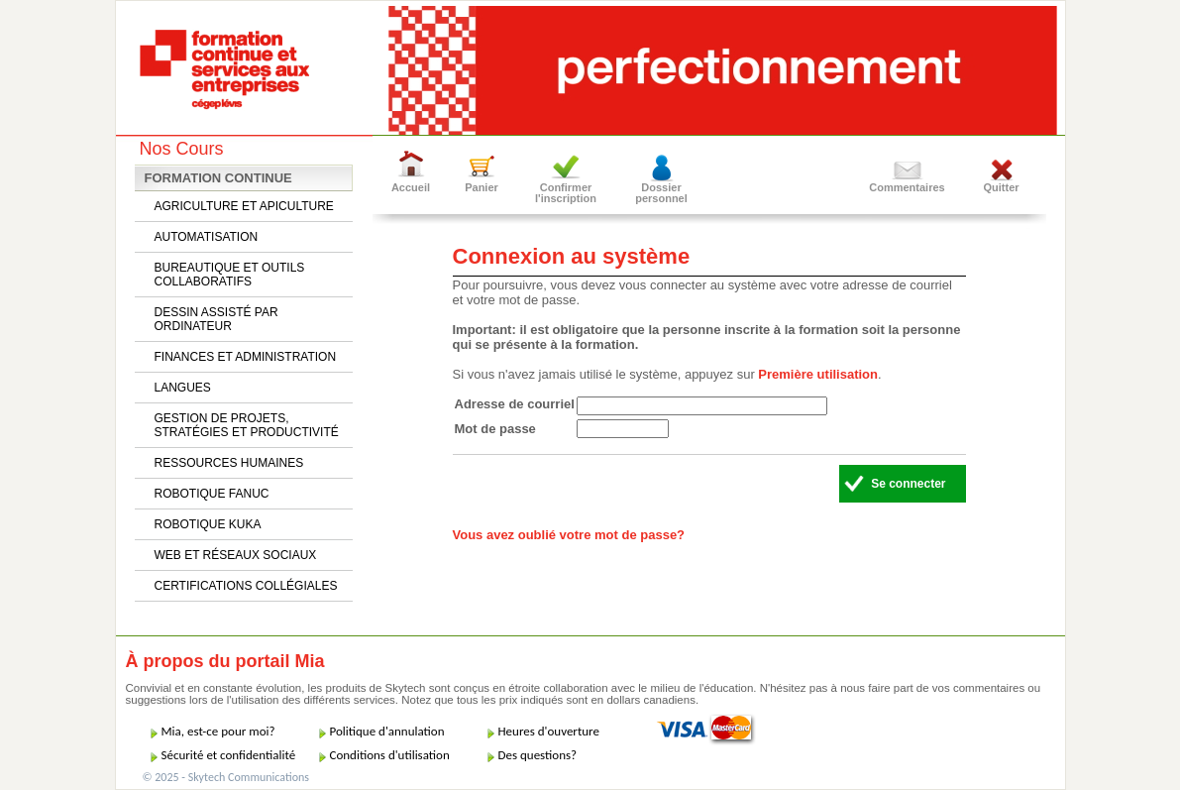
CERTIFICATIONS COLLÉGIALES (246, 586)
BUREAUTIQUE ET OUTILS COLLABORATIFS (230, 274)
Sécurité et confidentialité (228, 754)
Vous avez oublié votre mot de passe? (569, 534)
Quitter (1001, 187)
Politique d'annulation (387, 731)
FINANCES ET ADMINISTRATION (246, 357)
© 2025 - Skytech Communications (226, 777)
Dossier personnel (661, 192)
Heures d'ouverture (548, 731)
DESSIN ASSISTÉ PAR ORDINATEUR (216, 319)
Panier (481, 187)
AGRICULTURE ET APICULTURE (244, 206)
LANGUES (183, 388)
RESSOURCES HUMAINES (229, 463)
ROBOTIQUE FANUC (212, 494)
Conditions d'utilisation (390, 754)
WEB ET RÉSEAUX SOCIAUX (236, 555)
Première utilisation (818, 374)
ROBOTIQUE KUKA (208, 524)
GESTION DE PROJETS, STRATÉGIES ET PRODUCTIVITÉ (247, 425)
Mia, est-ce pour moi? (218, 731)
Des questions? (538, 754)
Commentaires (906, 187)
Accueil (410, 187)
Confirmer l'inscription (565, 192)
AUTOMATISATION (207, 237)
